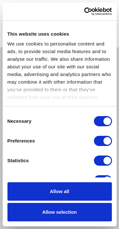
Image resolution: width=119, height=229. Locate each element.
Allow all (59, 191)
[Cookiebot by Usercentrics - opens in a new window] (85, 11)
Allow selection (59, 212)
